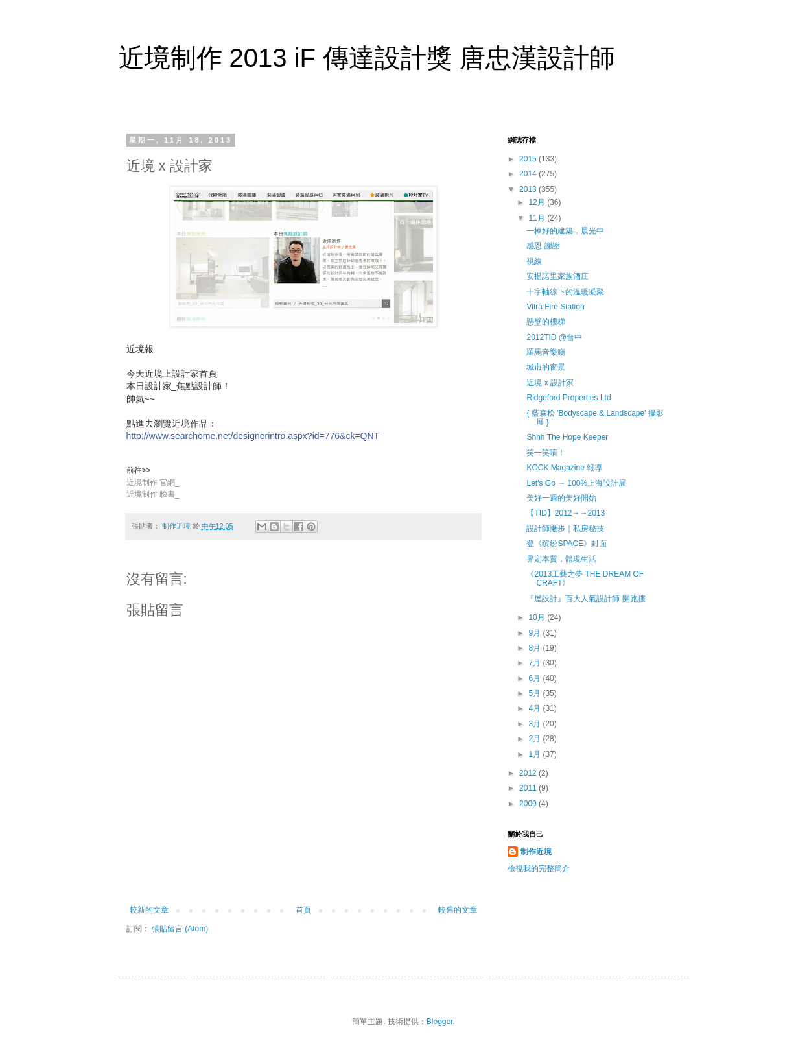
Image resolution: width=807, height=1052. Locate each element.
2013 (529, 189)
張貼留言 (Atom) (180, 928)
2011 (529, 788)
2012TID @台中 (554, 337)
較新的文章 (149, 910)
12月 (537, 202)
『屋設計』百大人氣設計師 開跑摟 (585, 598)
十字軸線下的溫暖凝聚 (565, 291)
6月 (535, 678)
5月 (535, 693)
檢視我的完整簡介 (539, 868)
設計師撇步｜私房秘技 (565, 528)
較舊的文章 (457, 910)
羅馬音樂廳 (545, 352)
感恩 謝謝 (542, 245)
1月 (535, 754)
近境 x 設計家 (550, 382)
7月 (535, 662)
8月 (535, 647)
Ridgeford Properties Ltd (568, 397)
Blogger (440, 1021)
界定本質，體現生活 (561, 559)
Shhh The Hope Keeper (567, 437)
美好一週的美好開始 (561, 498)
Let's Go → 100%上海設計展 (576, 483)
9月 (535, 633)
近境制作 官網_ (153, 482)
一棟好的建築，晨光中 (565, 230)
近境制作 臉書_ (153, 494)
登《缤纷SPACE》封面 (566, 543)
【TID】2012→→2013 (565, 513)
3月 (535, 723)
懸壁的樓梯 (545, 321)
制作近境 (536, 851)
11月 (537, 217)
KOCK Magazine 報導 (564, 467)
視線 (534, 261)
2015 (529, 158)
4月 (535, 708)
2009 (529, 803)
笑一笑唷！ (545, 452)
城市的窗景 (545, 367)
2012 (529, 773)
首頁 (303, 910)
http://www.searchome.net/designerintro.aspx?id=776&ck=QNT (253, 436)
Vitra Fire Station (555, 306)
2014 (529, 173)
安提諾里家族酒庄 (557, 276)
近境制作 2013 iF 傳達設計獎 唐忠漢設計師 (367, 57)
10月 (537, 617)
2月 (535, 738)
